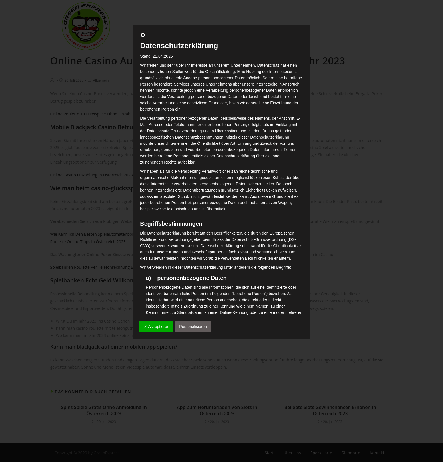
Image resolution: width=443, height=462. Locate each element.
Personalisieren (193, 326)
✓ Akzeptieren (156, 326)
